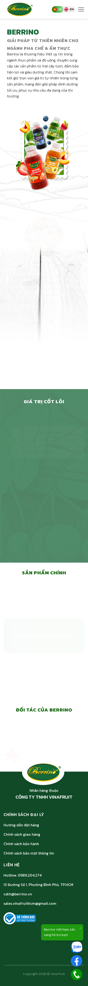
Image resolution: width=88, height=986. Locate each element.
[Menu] (80, 9)
